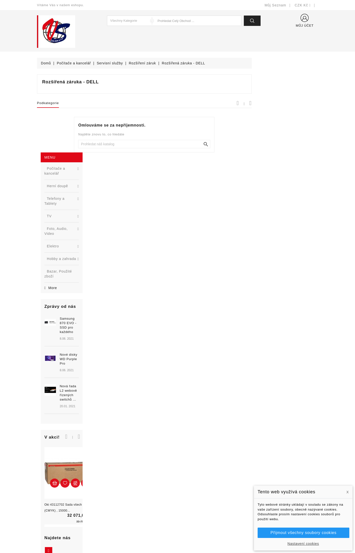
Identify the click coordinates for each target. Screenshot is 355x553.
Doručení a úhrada (196, 468)
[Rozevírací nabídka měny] (302, 5)
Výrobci (115, 490)
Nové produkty (121, 475)
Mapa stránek (192, 512)
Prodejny (188, 519)
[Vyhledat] (211, 144)
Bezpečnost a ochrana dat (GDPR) (209, 475)
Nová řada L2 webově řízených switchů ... (75, 265)
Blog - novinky (121, 497)
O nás (186, 490)
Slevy (113, 468)
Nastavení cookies (303, 544)
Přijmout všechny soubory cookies (303, 533)
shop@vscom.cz (56, 505)
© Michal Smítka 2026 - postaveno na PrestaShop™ (178, 536)
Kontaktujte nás (194, 505)
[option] (66, 246)
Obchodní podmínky (197, 482)
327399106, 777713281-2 (64, 497)
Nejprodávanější (122, 482)
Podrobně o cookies (197, 497)
